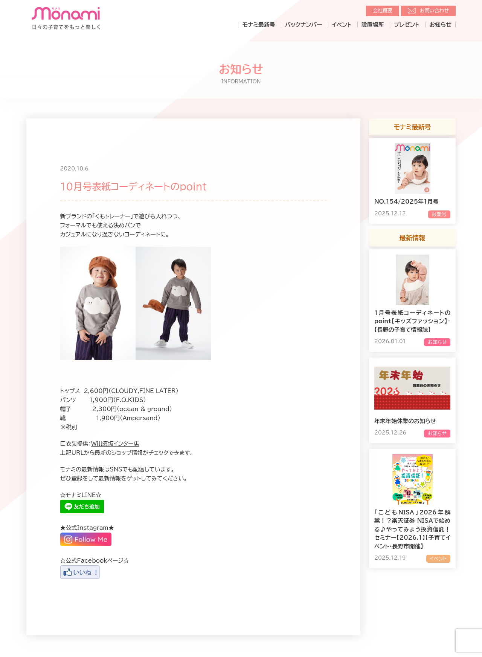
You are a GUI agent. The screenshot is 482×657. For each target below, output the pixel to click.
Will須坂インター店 (115, 444)
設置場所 (373, 25)
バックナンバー (303, 25)
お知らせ (440, 25)
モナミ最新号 (258, 25)
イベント (342, 25)
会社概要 (382, 10)
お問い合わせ (434, 10)
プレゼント (406, 25)
